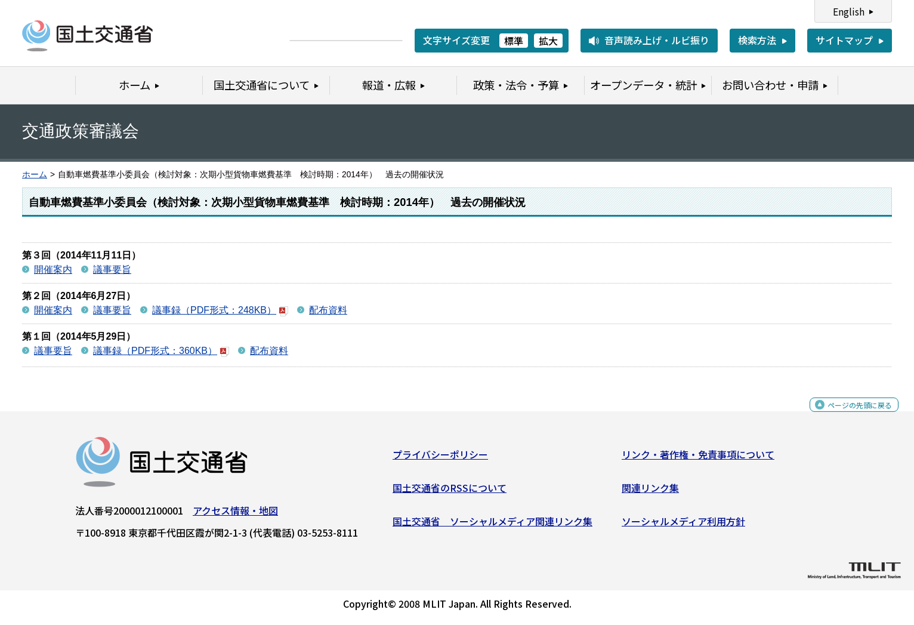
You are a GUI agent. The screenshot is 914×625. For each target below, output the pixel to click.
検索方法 (757, 40)
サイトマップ (844, 40)
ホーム (34, 174)
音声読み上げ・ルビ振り (656, 40)
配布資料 (328, 310)
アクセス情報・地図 (235, 515)
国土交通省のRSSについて (450, 492)
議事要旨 (112, 269)
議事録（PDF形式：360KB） (161, 351)
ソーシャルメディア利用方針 (683, 525)
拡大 (548, 40)
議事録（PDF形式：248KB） (220, 310)
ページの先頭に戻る (850, 416)
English (848, 11)
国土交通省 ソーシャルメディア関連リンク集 (492, 525)
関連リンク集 (650, 492)
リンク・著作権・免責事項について (698, 459)
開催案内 (53, 269)
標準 (513, 40)
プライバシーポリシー (440, 459)
